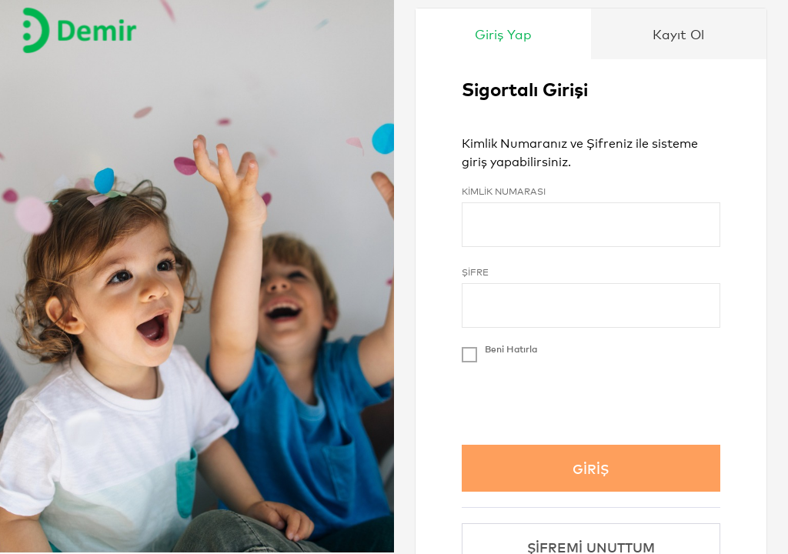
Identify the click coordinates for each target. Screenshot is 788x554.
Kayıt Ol (678, 33)
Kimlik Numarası (504, 190)
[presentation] (579, 399)
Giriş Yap (503, 33)
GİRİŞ (591, 468)
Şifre (475, 271)
